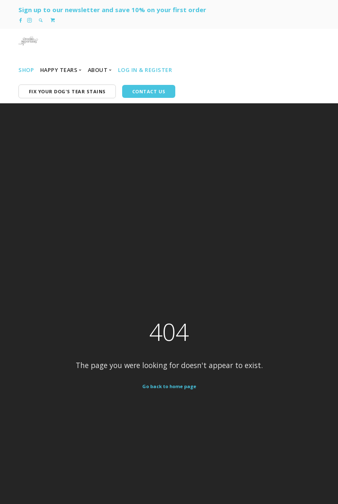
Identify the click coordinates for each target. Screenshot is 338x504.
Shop (26, 70)
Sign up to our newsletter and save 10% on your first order (112, 9)
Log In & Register (145, 70)
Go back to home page (169, 386)
